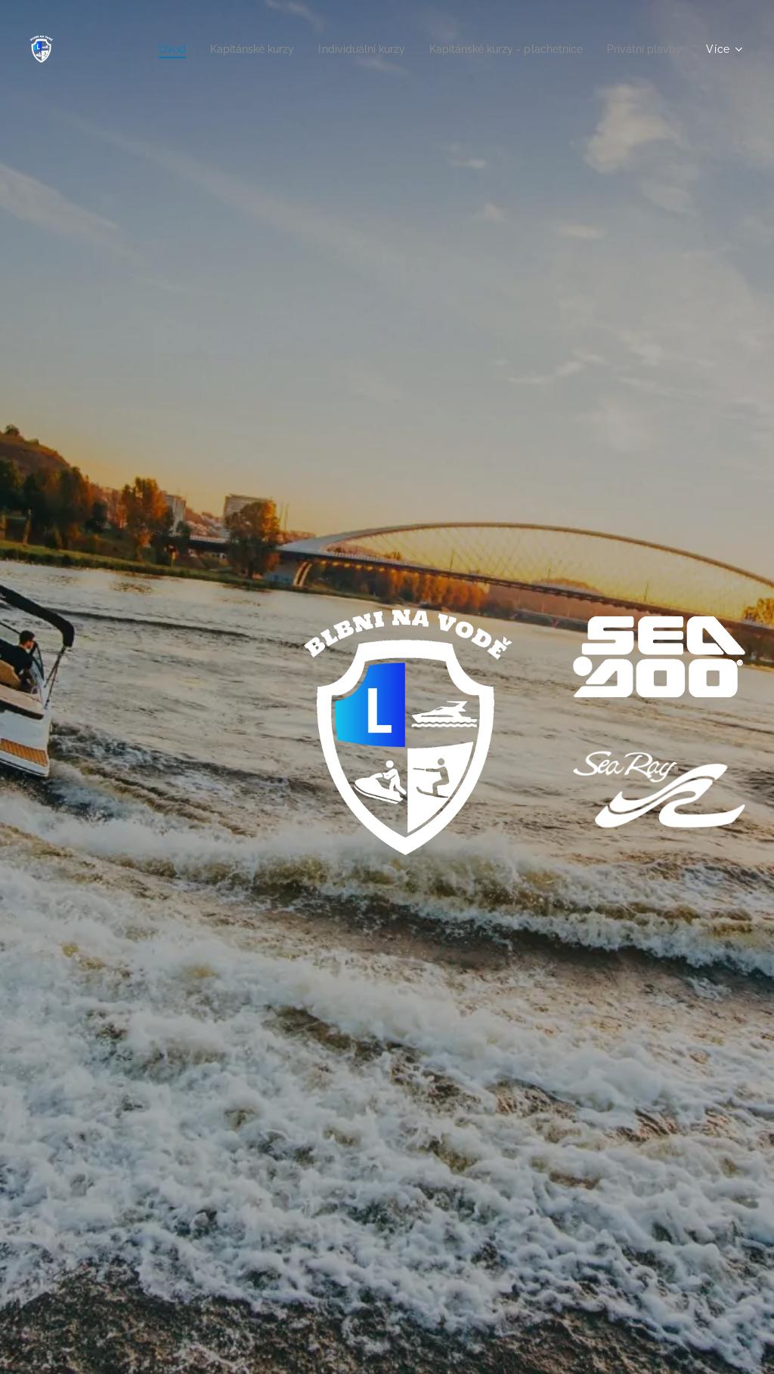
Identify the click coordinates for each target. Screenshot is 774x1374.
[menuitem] (135, 49)
